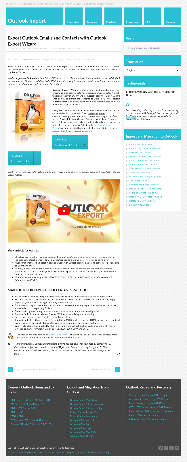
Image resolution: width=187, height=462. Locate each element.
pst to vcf (76, 59)
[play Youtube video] (64, 211)
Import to (140, 144)
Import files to (146, 196)
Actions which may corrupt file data (149, 399)
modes (85, 400)
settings (86, 408)
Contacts (34, 452)
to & (83, 432)
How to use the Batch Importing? (145, 188)
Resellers (58, 452)
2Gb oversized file (143, 415)
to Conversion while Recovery (151, 407)
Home (22, 48)
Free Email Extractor (102, 369)
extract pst (45, 59)
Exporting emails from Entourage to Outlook (37, 369)
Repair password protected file (147, 403)
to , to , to (30, 400)
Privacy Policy (71, 452)
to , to (28, 404)
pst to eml (55, 59)
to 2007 (23, 408)
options (86, 404)
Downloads (23, 452)
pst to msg (66, 59)
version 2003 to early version (30, 420)
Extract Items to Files (85, 412)
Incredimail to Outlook (140, 152)
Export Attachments (84, 416)
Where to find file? (81, 436)
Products (12, 452)
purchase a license (57, 334)
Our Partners (46, 452)
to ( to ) (144, 192)
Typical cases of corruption (149, 395)
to (145, 156)
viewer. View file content (148, 419)
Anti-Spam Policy (101, 452)
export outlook (33, 59)
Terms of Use (85, 452)
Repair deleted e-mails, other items (151, 411)
